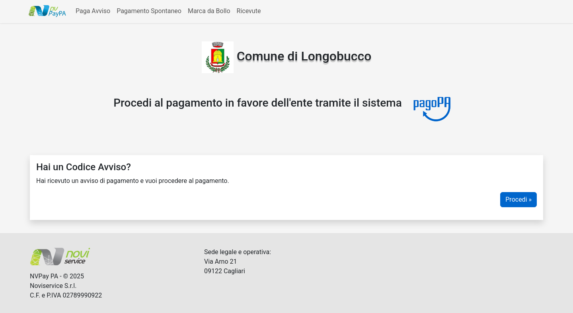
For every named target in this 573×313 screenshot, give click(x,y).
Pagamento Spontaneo (149, 11)
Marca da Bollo (209, 11)
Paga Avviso (93, 11)
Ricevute (249, 11)
